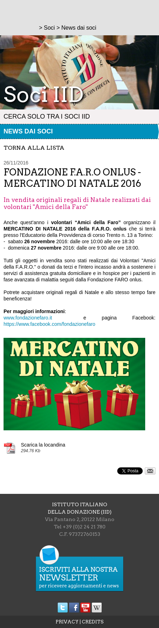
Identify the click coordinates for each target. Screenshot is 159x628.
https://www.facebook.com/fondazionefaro (49, 324)
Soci (49, 28)
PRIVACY (67, 621)
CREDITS (93, 621)
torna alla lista (34, 147)
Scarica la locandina (43, 445)
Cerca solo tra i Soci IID (47, 116)
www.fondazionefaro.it (28, 318)
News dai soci (28, 131)
